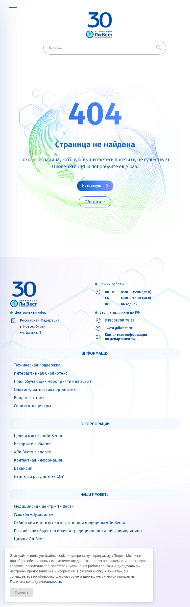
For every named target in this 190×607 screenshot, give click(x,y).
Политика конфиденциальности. (36, 582)
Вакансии (23, 468)
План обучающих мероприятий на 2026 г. (53, 381)
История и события (32, 444)
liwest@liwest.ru (118, 328)
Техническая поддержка (37, 365)
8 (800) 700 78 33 (119, 321)
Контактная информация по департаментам (126, 337)
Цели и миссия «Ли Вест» (38, 435)
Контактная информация (38, 460)
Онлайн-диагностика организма (45, 389)
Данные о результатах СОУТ (40, 476)
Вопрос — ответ (29, 397)
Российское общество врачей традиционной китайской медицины (78, 530)
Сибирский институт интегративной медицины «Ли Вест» (69, 522)
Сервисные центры (32, 406)
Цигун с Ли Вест (29, 539)
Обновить (95, 201)
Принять (21, 592)
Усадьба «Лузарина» (33, 514)
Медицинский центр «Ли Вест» (43, 506)
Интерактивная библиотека (41, 373)
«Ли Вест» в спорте (32, 452)
